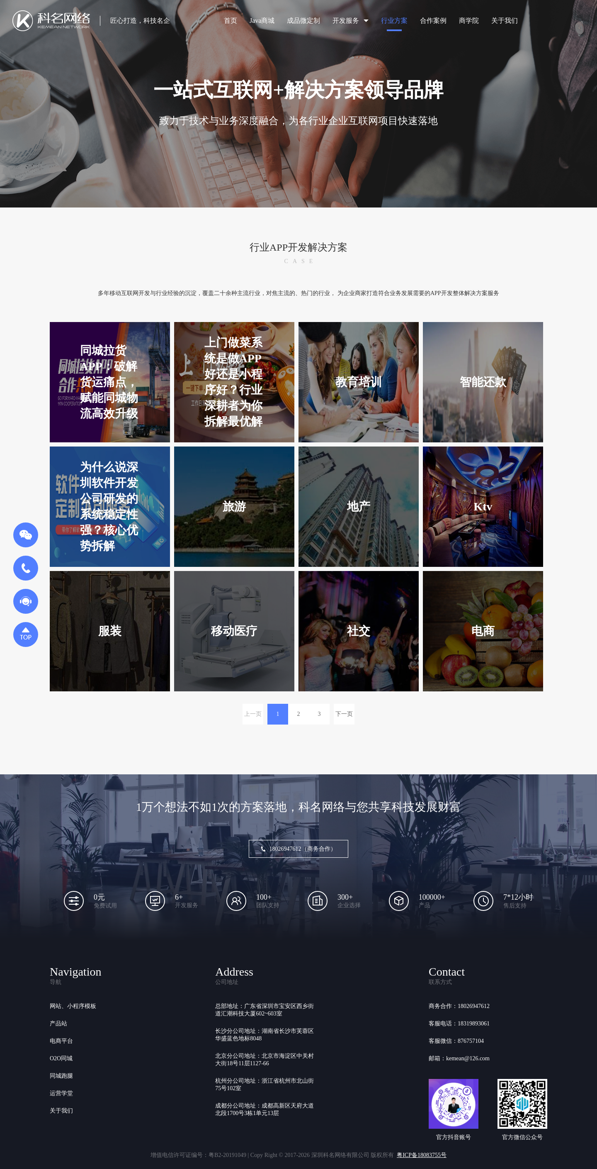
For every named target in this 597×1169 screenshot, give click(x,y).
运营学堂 (61, 1093)
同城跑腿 (61, 1076)
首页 (230, 20)
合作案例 (433, 20)
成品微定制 (303, 20)
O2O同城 (61, 1058)
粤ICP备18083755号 (422, 1155)
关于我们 (504, 20)
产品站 (58, 1023)
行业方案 (394, 20)
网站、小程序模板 (73, 1006)
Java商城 (262, 20)
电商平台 (61, 1041)
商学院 (469, 20)
